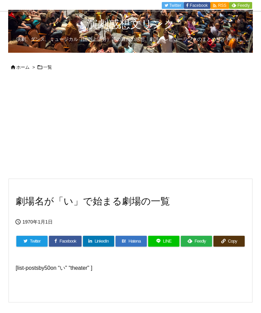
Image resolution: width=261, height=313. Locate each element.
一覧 (47, 67)
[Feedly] (196, 241)
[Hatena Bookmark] (131, 241)
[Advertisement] (130, 127)
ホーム (23, 67)
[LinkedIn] (98, 241)
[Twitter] (32, 241)
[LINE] (163, 241)
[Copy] (229, 241)
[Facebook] (65, 241)
